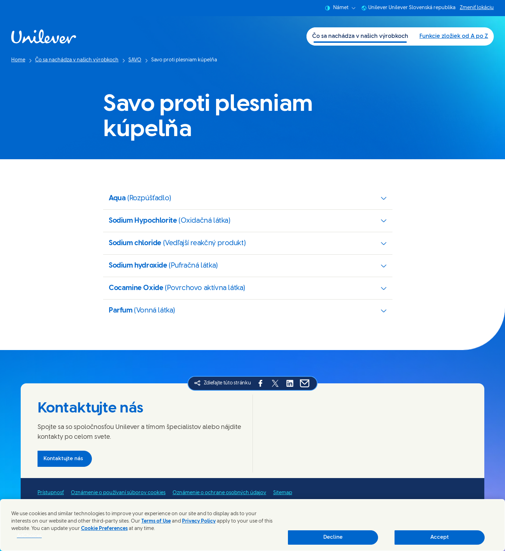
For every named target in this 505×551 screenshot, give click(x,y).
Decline (333, 537)
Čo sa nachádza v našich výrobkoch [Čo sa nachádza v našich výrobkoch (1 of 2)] (360, 36)
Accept (439, 537)
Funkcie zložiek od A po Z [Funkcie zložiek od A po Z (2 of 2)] (453, 36)
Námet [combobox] (340, 8)
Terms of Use (156, 521)
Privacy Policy (199, 521)
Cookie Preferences (104, 528)
